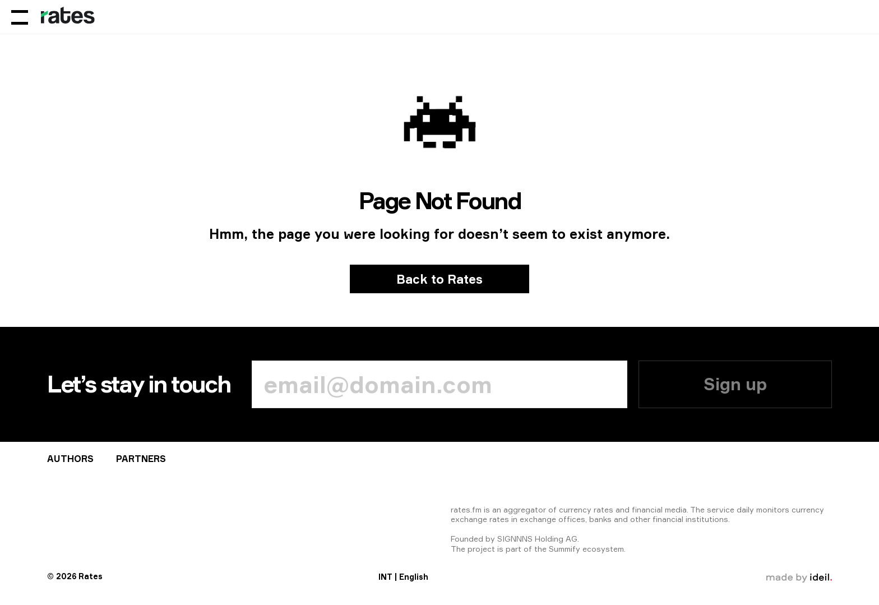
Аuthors (70, 458)
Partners (141, 458)
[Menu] (19, 16)
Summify (564, 548)
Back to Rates (439, 279)
